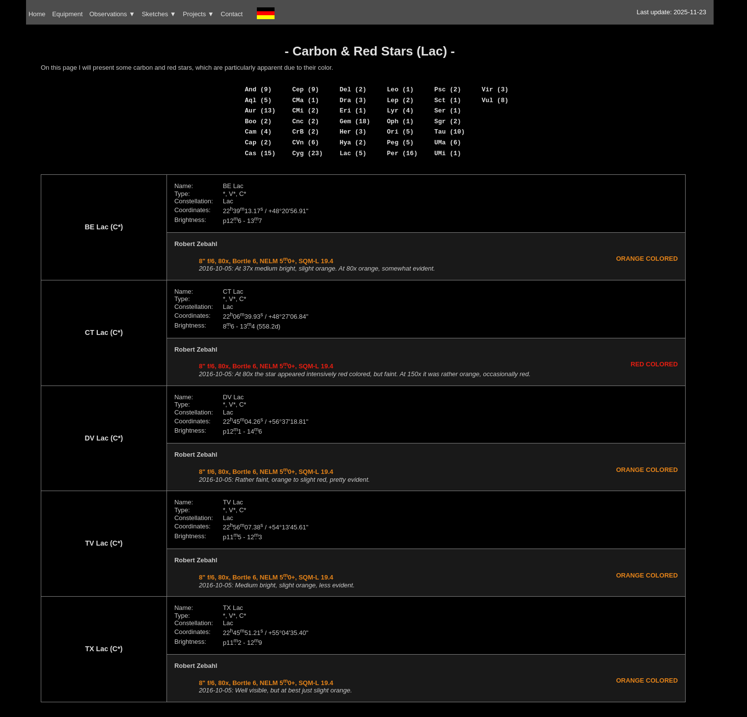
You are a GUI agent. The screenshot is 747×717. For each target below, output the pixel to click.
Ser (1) (447, 110)
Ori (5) (400, 131)
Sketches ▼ (159, 14)
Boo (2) (258, 121)
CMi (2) (305, 110)
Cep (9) (305, 89)
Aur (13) (260, 110)
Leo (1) (400, 89)
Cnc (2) (305, 121)
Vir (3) (495, 89)
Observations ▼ (112, 14)
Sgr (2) (447, 121)
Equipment (67, 14)
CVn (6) (305, 142)
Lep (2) (400, 100)
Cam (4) (258, 131)
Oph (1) (400, 121)
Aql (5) (258, 100)
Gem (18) (354, 121)
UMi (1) (447, 153)
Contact (232, 14)
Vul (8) (495, 100)
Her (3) (352, 131)
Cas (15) (260, 153)
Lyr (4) (400, 110)
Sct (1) (447, 100)
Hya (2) (352, 142)
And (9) (258, 89)
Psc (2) (447, 89)
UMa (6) (447, 142)
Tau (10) (449, 131)
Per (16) (402, 153)
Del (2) (352, 89)
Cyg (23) (307, 153)
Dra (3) (352, 100)
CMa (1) (305, 100)
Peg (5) (400, 142)
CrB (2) (305, 131)
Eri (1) (352, 110)
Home (37, 14)
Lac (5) (352, 153)
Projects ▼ (198, 14)
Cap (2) (258, 142)
